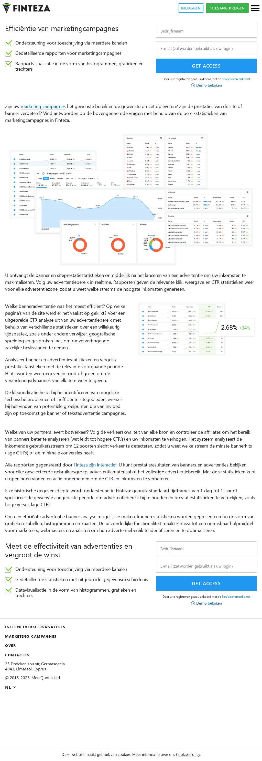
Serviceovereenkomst (206, 82)
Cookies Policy (195, 754)
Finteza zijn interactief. (108, 496)
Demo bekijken (209, 89)
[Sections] (255, 8)
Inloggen (184, 8)
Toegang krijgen (224, 8)
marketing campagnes (49, 110)
